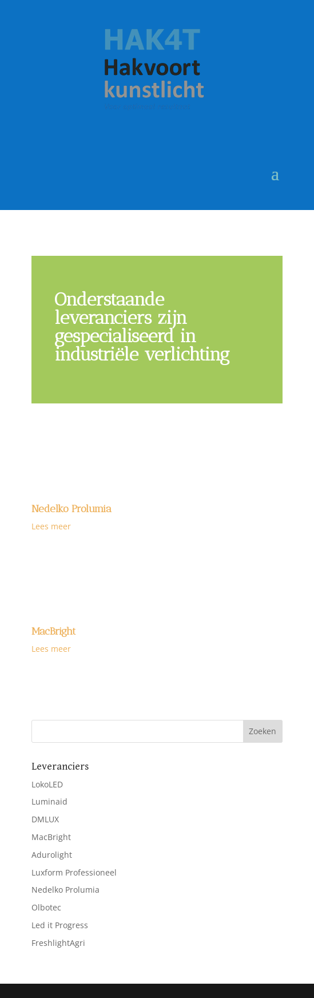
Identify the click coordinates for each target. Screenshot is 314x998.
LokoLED (47, 784)
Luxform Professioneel (74, 872)
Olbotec (46, 907)
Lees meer (51, 526)
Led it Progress (59, 925)
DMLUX (45, 819)
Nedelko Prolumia (71, 508)
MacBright (53, 631)
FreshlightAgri (58, 942)
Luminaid (49, 801)
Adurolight (51, 854)
